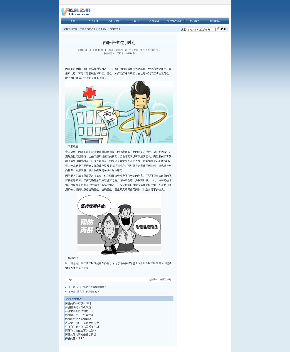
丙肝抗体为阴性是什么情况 (80, 334)
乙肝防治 (113, 20)
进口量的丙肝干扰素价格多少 (82, 322)
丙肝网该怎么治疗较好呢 (79, 315)
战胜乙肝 (91, 29)
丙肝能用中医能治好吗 (78, 318)
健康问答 (215, 20)
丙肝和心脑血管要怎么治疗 (80, 330)
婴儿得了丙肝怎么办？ (88, 291)
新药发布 (195, 20)
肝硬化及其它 (174, 20)
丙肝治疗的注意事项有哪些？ (91, 287)
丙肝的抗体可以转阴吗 (78, 303)
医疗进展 (93, 20)
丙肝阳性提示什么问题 (78, 307)
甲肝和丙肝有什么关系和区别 (82, 326)
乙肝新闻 (154, 20)
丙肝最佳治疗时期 (126, 53)
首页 (72, 20)
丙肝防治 (114, 29)
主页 (82, 29)
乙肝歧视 (134, 20)
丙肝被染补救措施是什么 (79, 311)
